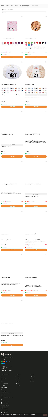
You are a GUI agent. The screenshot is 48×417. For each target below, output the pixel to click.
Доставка (18, 376)
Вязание (2, 376)
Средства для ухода (5, 396)
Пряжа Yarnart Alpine (5, 277)
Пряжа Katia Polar (5, 233)
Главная (2, 5)
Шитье (2, 379)
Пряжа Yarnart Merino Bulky (7, 322)
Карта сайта (11, 367)
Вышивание (3, 378)
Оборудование (4, 387)
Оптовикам (18, 381)
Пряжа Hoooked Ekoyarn (30, 38)
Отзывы (17, 383)
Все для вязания (9, 5)
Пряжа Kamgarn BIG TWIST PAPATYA (9, 184)
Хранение (3, 389)
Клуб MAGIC (32, 376)
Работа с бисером (4, 383)
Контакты (18, 385)
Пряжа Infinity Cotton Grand (7, 134)
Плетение (3, 385)
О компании (18, 378)
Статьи (31, 381)
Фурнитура (3, 391)
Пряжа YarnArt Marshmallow (31, 277)
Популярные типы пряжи (25, 5)
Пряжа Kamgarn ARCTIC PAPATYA (32, 134)
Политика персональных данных (4, 367)
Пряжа (16, 5)
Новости (17, 379)
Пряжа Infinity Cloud (29, 84)
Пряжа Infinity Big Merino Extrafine (8, 84)
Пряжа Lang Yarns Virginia (30, 233)
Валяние (2, 381)
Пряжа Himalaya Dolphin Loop (7, 38)
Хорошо (44, 415)
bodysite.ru (9, 370)
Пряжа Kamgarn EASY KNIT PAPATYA (33, 184)
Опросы (32, 379)
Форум (31, 378)
